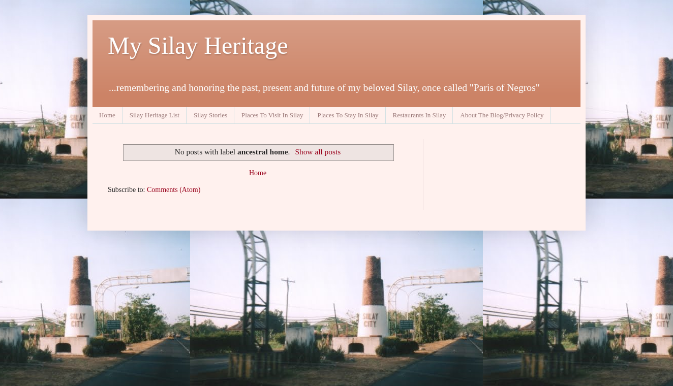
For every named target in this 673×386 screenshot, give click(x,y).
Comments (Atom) (173, 190)
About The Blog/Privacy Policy (501, 115)
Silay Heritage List (154, 115)
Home (107, 115)
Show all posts (318, 151)
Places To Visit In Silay (272, 115)
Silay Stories (210, 115)
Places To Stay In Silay (347, 115)
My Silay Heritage (198, 45)
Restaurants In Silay (419, 115)
